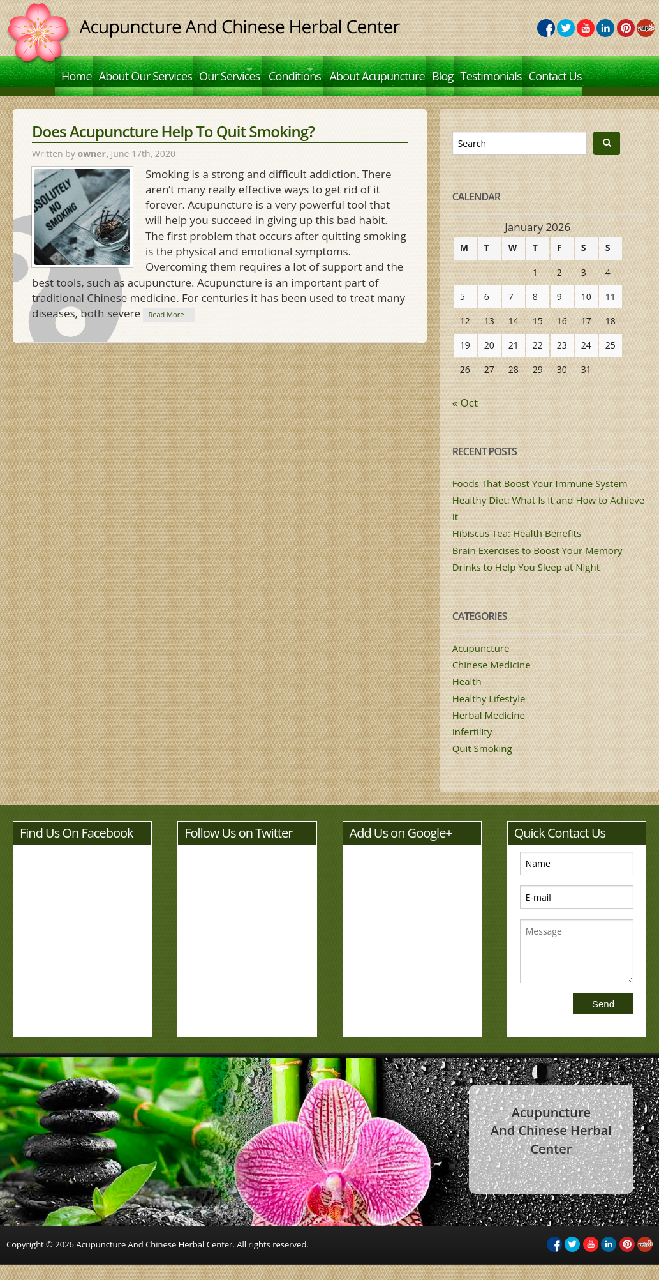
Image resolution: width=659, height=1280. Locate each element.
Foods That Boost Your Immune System (540, 498)
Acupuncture (481, 663)
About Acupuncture (430, 69)
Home (76, 69)
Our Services (242, 69)
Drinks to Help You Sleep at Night (526, 582)
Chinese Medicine (491, 680)
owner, (93, 169)
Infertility (472, 747)
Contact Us (87, 97)
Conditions (328, 69)
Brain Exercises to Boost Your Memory (537, 565)
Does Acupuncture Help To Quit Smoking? (173, 146)
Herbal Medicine (488, 730)
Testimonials (556, 69)
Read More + (168, 330)
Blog (502, 69)
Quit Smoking (482, 763)
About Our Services (151, 69)
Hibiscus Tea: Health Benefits (516, 549)
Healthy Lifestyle (489, 713)
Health (467, 696)
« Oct (465, 417)
